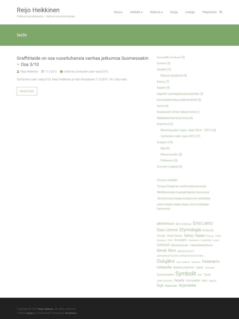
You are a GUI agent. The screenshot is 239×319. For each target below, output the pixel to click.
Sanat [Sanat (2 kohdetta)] (199, 267)
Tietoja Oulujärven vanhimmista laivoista (181, 186)
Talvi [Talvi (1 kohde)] (200, 275)
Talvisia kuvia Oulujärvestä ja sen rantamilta (183, 198)
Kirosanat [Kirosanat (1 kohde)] (161, 240)
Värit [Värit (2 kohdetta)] (204, 280)
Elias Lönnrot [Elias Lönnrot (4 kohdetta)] (167, 230)
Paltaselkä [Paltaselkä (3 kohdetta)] (164, 267)
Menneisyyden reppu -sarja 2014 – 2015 (185, 130)
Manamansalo (169, 154)
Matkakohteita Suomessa (173, 118)
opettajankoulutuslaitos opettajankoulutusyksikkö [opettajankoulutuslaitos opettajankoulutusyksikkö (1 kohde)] (180, 256)
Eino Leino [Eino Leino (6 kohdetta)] (203, 223)
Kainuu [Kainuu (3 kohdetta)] (188, 235)
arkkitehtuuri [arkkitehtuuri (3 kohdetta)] (165, 223)
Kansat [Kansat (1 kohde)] (210, 236)
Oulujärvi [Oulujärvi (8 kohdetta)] (166, 261)
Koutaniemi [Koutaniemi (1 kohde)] (194, 240)
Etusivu (118, 12)
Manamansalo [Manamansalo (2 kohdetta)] (179, 245)
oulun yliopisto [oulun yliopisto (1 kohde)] (183, 262)
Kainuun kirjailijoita (172, 75)
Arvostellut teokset (169, 57)
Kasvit (160, 106)
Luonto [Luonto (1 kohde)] (216, 240)
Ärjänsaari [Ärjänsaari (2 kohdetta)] (171, 285)
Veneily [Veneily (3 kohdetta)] (179, 280)
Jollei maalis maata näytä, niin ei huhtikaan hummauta (183, 206)
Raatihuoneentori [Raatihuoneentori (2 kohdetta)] (183, 267)
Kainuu (161, 81)
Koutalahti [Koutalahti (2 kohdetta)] (181, 240)
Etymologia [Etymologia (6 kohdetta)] (190, 229)
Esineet (161, 63)
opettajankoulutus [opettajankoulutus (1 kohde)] (185, 251)
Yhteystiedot (209, 12)
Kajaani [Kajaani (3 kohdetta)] (200, 235)
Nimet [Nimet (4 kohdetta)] (162, 250)
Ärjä (163, 148)
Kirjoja (174, 12)
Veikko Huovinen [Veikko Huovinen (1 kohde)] (164, 281)
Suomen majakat (167, 166)
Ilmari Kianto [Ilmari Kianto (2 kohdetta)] (174, 235)
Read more (27, 91)
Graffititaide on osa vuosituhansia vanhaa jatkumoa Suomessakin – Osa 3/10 (83, 61)
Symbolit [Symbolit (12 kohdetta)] (186, 273)
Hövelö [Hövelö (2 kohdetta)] (161, 235)
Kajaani (161, 87)
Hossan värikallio (167, 180)
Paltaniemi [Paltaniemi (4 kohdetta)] (210, 261)
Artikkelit (135, 12)
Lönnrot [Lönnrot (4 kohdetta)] (163, 245)
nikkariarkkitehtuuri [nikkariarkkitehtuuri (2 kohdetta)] (201, 245)
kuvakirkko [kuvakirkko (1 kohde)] (206, 240)
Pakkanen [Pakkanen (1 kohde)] (196, 262)
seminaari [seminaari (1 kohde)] (209, 268)
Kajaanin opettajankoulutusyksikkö (178, 93)
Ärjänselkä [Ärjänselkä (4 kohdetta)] (187, 285)
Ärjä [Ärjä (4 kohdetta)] (160, 285)
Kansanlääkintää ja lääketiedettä (177, 99)
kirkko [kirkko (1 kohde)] (218, 236)
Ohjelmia (155, 12)
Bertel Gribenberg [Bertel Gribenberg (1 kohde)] (183, 224)
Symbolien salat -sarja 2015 (91, 71)
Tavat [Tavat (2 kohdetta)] (207, 274)
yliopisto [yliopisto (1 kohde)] (212, 281)
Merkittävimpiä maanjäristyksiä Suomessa (183, 192)
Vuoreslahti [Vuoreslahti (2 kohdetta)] (193, 280)
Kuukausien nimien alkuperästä (176, 112)
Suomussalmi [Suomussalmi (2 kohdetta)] (165, 274)
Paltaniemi (167, 160)
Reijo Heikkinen (38, 10)
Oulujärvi (162, 142)
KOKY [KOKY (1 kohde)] (170, 240)
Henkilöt (162, 69)
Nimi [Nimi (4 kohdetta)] (172, 250)
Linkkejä (190, 12)
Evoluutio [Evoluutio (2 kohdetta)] (208, 230)
